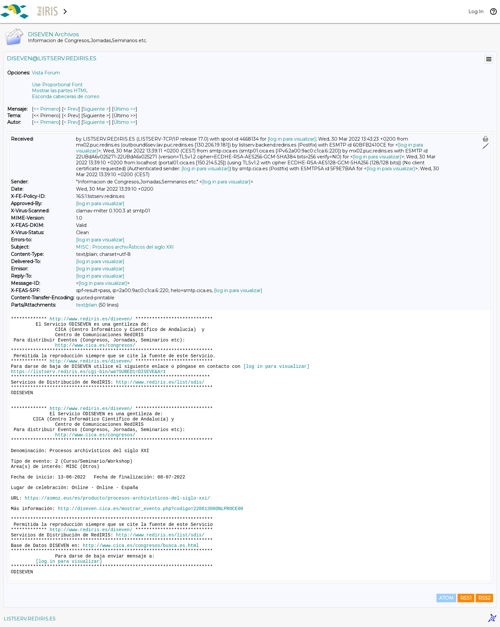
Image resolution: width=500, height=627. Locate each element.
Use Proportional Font (57, 85)
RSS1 (466, 598)
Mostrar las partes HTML (60, 91)
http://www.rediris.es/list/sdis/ (160, 382)
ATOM (446, 598)
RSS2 (484, 598)
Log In (476, 11)
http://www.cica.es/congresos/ (95, 345)
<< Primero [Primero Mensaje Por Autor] (46, 122)
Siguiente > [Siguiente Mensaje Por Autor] (96, 122)
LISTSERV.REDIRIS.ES (30, 619)
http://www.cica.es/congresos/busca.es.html (141, 545)
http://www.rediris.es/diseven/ (91, 319)
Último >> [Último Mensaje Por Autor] (125, 122)
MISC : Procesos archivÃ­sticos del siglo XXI (125, 247)
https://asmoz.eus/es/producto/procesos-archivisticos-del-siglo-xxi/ (117, 498)
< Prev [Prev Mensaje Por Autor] (71, 122)
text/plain (86, 305)
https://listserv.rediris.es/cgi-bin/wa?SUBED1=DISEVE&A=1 (88, 371)
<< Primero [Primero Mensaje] (46, 109)
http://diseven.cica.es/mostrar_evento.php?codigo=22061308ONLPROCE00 (150, 508)
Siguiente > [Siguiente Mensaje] (96, 109)
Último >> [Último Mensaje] (125, 109)
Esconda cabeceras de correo (65, 96)
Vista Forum (46, 73)
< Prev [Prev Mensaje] (71, 109)
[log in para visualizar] (292, 139)
